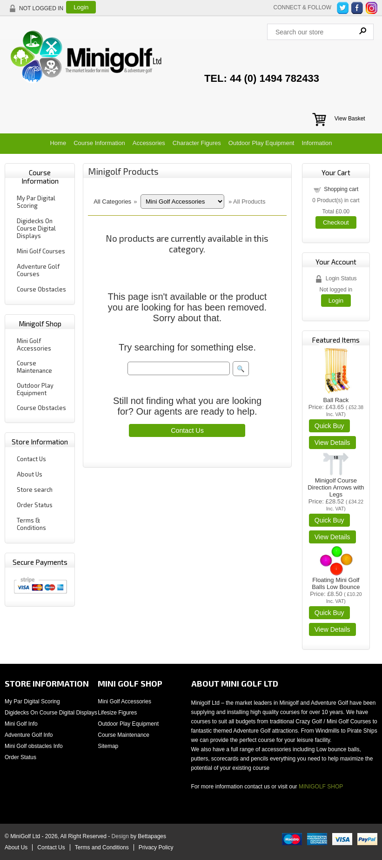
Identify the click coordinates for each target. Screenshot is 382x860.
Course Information (99, 142)
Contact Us (31, 459)
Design (120, 836)
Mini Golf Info (21, 724)
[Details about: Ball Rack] (332, 442)
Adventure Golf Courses (38, 270)
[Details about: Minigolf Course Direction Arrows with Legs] (332, 536)
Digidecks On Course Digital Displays (36, 228)
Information (317, 142)
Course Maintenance (34, 366)
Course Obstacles (41, 289)
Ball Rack (335, 400)
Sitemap (108, 746)
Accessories (149, 142)
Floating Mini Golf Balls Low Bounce (336, 583)
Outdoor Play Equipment (261, 142)
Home (58, 142)
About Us (29, 474)
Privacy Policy (156, 847)
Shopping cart (341, 189)
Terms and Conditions (102, 847)
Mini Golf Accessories (34, 344)
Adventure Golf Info (29, 735)
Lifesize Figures (117, 712)
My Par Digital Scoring (36, 201)
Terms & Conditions (31, 523)
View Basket (350, 118)
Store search (35, 489)
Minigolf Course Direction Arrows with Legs (336, 487)
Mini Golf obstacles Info (34, 746)
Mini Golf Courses (41, 251)
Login (81, 7)
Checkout (336, 222)
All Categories (112, 201)
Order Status (35, 505)
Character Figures (197, 142)
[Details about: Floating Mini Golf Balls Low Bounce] (332, 629)
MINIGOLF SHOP (321, 786)
